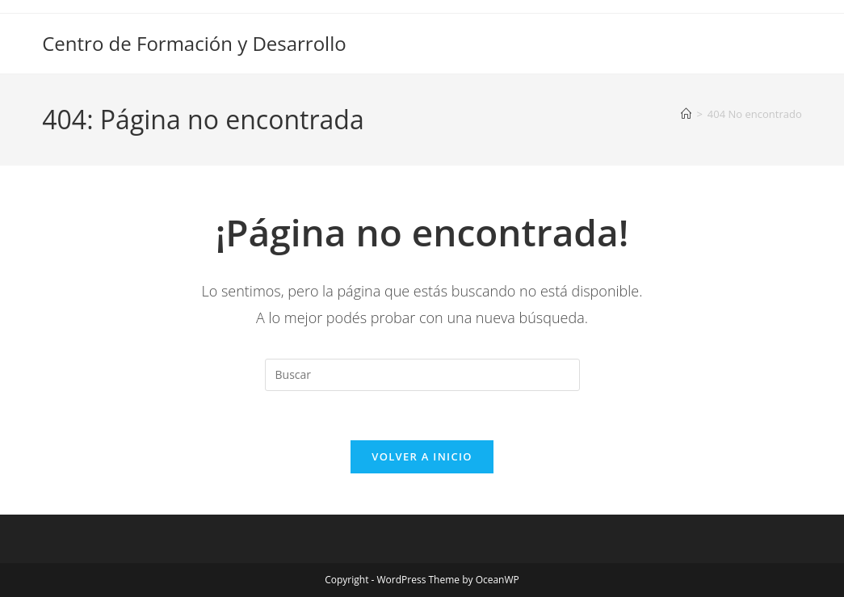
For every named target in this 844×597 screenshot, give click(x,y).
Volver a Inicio (422, 456)
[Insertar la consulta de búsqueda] (422, 375)
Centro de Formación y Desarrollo (194, 43)
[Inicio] (686, 114)
